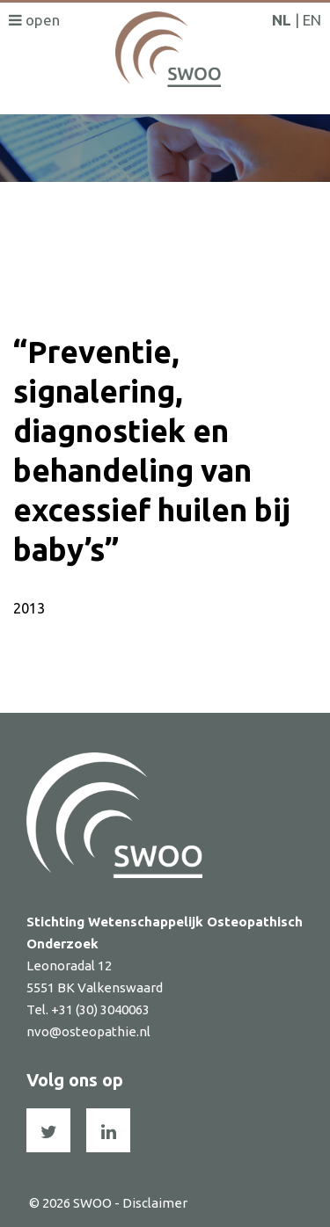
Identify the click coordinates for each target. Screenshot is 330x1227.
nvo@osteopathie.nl (88, 1031)
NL (281, 19)
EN (312, 19)
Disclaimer (154, 1202)
